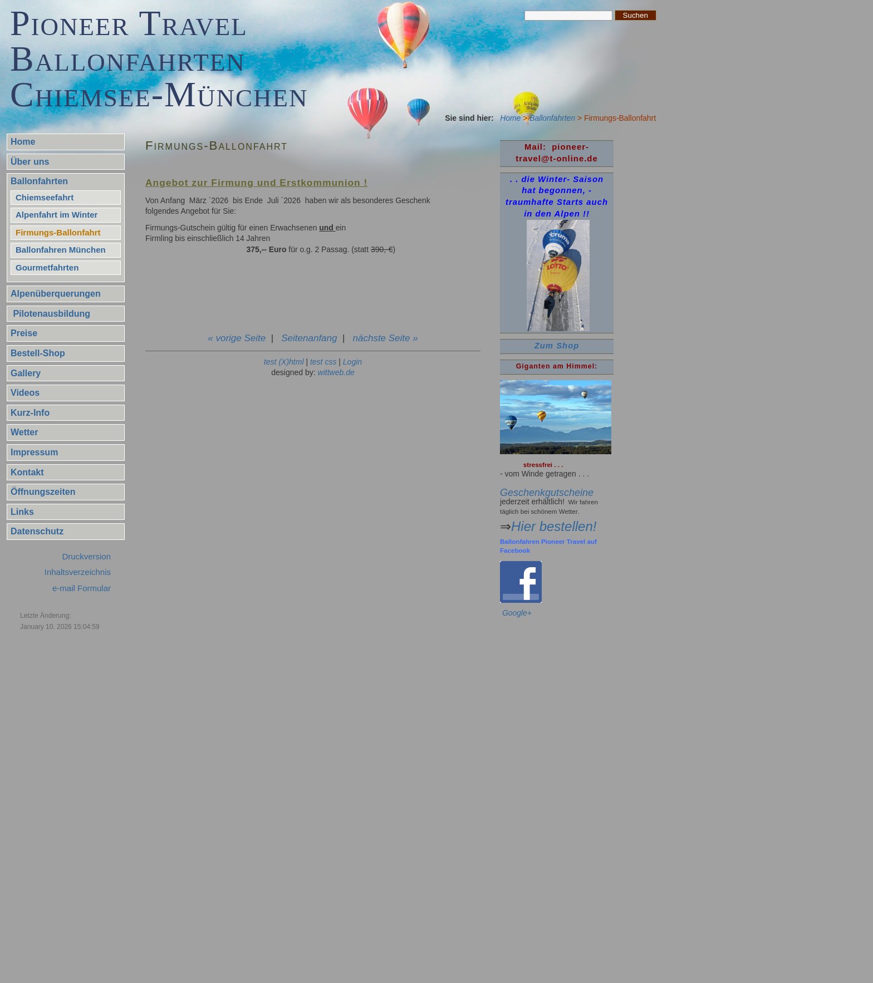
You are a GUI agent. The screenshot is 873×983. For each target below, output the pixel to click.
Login (352, 361)
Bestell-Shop (38, 353)
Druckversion (86, 556)
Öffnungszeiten (43, 492)
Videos (25, 392)
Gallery (26, 373)
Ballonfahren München (61, 249)
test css (323, 361)
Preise (24, 333)
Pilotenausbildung (50, 313)
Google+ (517, 612)
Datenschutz (37, 531)
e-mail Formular (81, 588)
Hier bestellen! (553, 526)
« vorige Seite (237, 338)
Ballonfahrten (552, 118)
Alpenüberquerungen (56, 293)
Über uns (30, 161)
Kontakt (27, 472)
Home (510, 118)
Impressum (34, 452)
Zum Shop (557, 345)
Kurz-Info (30, 412)
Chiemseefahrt (44, 197)
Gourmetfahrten (47, 267)
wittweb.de (336, 372)
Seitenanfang (309, 338)
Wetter (24, 432)
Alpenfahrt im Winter (56, 214)
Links (22, 512)
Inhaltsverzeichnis (78, 572)
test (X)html (284, 361)
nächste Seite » (385, 338)
